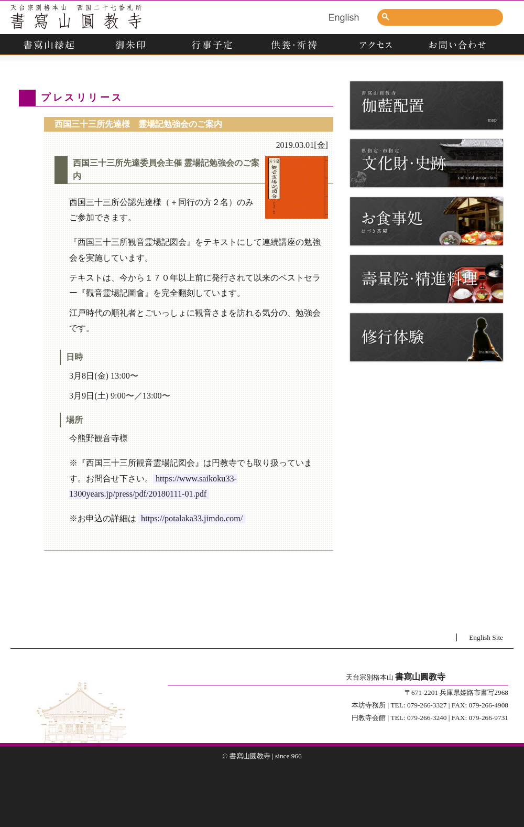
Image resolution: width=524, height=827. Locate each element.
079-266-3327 (427, 705)
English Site (486, 637)
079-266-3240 (427, 718)
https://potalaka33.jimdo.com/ (192, 518)
